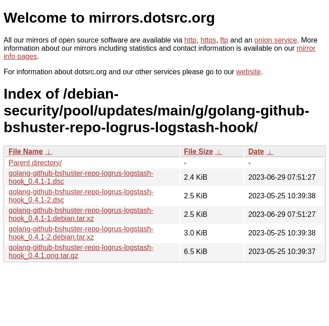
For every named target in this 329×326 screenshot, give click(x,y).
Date (256, 151)
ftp (224, 40)
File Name (26, 151)
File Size (198, 151)
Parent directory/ (35, 163)
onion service (275, 40)
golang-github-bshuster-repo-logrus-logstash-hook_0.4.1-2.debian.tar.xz (81, 233)
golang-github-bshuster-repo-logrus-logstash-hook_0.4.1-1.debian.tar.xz (81, 214)
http (190, 40)
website (248, 72)
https (208, 40)
